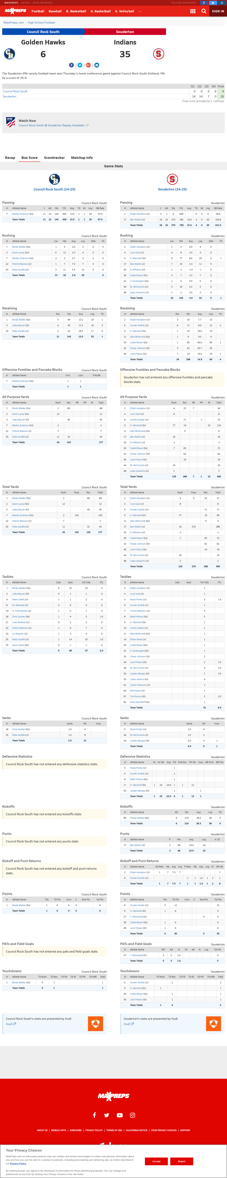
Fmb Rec (182, 762)
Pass (76, 492)
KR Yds (219, 866)
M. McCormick (137, 286)
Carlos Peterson (138, 684)
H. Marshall (136, 258)
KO (176, 812)
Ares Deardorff (137, 702)
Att (49, 208)
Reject (181, 1161)
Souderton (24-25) (172, 189)
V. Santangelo (137, 280)
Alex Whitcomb (137, 336)
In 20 (217, 839)
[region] (113, 1161)
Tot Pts (99, 899)
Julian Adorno (137, 679)
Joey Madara (19, 622)
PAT (163, 949)
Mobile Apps (58, 1130)
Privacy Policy (94, 1130)
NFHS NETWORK (43, 2)
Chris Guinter (18, 616)
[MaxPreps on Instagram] (222, 3)
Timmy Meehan (138, 610)
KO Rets (159, 866)
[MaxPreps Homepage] (114, 1096)
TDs (47, 899)
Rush (58, 402)
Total (100, 402)
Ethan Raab (136, 639)
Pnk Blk (96, 375)
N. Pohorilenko (19, 610)
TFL (101, 582)
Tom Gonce (135, 696)
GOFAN (25, 2)
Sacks (70, 723)
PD (174, 762)
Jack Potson (136, 353)
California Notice (136, 1130)
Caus (200, 762)
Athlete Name (19, 208)
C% (64, 208)
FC (212, 866)
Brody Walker (19, 246)
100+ (93, 241)
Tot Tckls (86, 582)
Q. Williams (135, 269)
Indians (125, 42)
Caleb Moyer (136, 275)
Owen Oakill (18, 599)
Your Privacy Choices (163, 1130)
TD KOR (93, 976)
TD (79, 208)
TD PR (82, 976)
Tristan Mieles (137, 817)
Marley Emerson (20, 213)
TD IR (73, 976)
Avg (72, 208)
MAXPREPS (11, 2)
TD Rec (54, 976)
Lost (80, 375)
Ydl (84, 723)
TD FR (64, 976)
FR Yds (192, 762)
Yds (56, 208)
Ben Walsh (135, 219)
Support (185, 1130)
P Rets (187, 866)
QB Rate (100, 208)
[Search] (203, 11)
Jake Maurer (18, 325)
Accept (156, 1161)
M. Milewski (18, 605)
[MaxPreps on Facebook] (204, 3)
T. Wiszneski (136, 916)
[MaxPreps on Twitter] (213, 3)
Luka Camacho (137, 292)
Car (56, 241)
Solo (58, 582)
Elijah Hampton (138, 213)
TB (220, 812)
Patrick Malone (20, 263)
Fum (68, 375)
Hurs (98, 723)
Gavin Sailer (18, 645)
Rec (58, 313)
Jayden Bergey (137, 673)
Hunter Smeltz (137, 325)
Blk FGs (220, 762)
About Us (42, 1130)
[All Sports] (140, 11)
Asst (70, 582)
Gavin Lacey (18, 252)
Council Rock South (43, 31)
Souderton (125, 31)
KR (77, 402)
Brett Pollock (136, 616)
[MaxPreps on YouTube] (120, 1115)
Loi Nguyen (18, 633)
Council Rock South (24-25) (54, 189)
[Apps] (192, 11)
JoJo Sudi (135, 252)
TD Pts (57, 899)
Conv (68, 899)
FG (186, 949)
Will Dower (135, 690)
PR (84, 402)
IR (92, 402)
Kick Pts (86, 899)
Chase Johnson (138, 348)
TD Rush (42, 976)
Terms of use (114, 1130)
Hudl (11, 1024)
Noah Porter (136, 599)
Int (84, 208)
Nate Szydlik (18, 269)
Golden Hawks (43, 42)
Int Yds (161, 762)
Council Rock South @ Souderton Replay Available (51, 125)
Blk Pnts (209, 762)
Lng (90, 208)
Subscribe (76, 1130)
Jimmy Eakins (137, 627)
